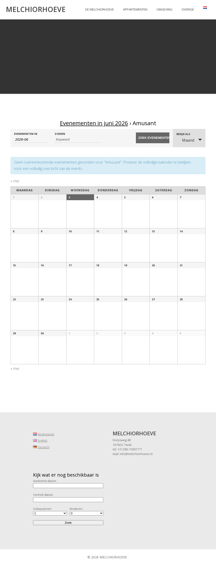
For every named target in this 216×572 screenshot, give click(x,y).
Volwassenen (42, 509)
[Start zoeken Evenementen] (152, 137)
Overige (188, 9)
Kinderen (76, 509)
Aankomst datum (44, 481)
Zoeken (60, 133)
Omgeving (164, 9)
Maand (185, 140)
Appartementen (135, 9)
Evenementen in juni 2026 (94, 123)
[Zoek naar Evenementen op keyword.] (78, 139)
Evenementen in (25, 133)
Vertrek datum (43, 495)
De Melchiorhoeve (99, 9)
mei (15, 181)
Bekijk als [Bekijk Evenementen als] (183, 134)
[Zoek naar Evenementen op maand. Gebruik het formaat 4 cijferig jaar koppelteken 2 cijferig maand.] (31, 139)
